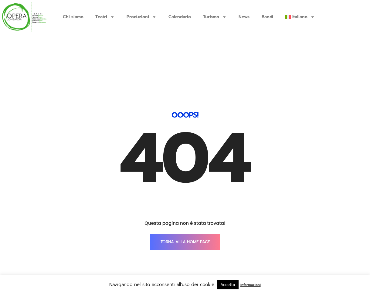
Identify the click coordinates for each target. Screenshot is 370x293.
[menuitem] (300, 17)
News (244, 17)
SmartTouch (312, 261)
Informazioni (250, 285)
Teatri (104, 17)
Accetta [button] (227, 285)
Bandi (267, 17)
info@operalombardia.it (93, 261)
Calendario (179, 17)
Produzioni (141, 17)
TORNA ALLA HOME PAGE (185, 205)
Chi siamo (73, 17)
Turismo (214, 17)
